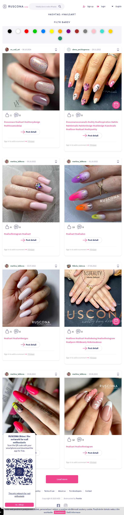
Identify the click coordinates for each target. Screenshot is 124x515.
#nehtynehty (91, 129)
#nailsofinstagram (13, 233)
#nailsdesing (91, 338)
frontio (79, 498)
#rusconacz (9, 121)
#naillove (70, 129)
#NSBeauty (81, 342)
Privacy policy (35, 491)
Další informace (73, 512)
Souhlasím (60, 512)
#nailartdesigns (20, 338)
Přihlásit (31, 141)
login (103, 6)
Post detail (29, 131)
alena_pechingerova (80, 49)
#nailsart (19, 121)
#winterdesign (86, 125)
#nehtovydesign (32, 121)
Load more (62, 479)
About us (62, 491)
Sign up (90, 6)
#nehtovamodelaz (13, 125)
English (119, 6)
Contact (88, 491)
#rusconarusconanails (76, 121)
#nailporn (71, 342)
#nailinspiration (103, 121)
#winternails (72, 125)
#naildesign (98, 125)
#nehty (91, 121)
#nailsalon (80, 233)
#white (114, 121)
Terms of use (49, 491)
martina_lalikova (17, 161)
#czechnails (110, 125)
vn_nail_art (15, 49)
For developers (75, 491)
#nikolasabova (94, 342)
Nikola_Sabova (78, 266)
